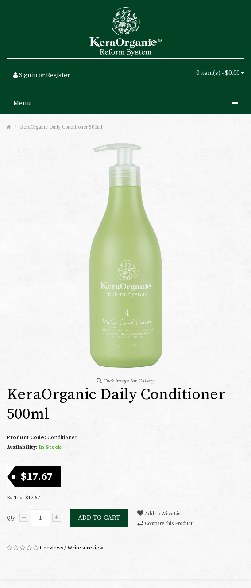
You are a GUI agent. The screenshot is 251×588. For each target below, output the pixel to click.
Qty (11, 517)
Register (58, 75)
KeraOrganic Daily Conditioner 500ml (61, 127)
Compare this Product (165, 523)
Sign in (28, 75)
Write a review (85, 548)
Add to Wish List (159, 513)
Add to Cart (99, 518)
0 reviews (51, 548)
